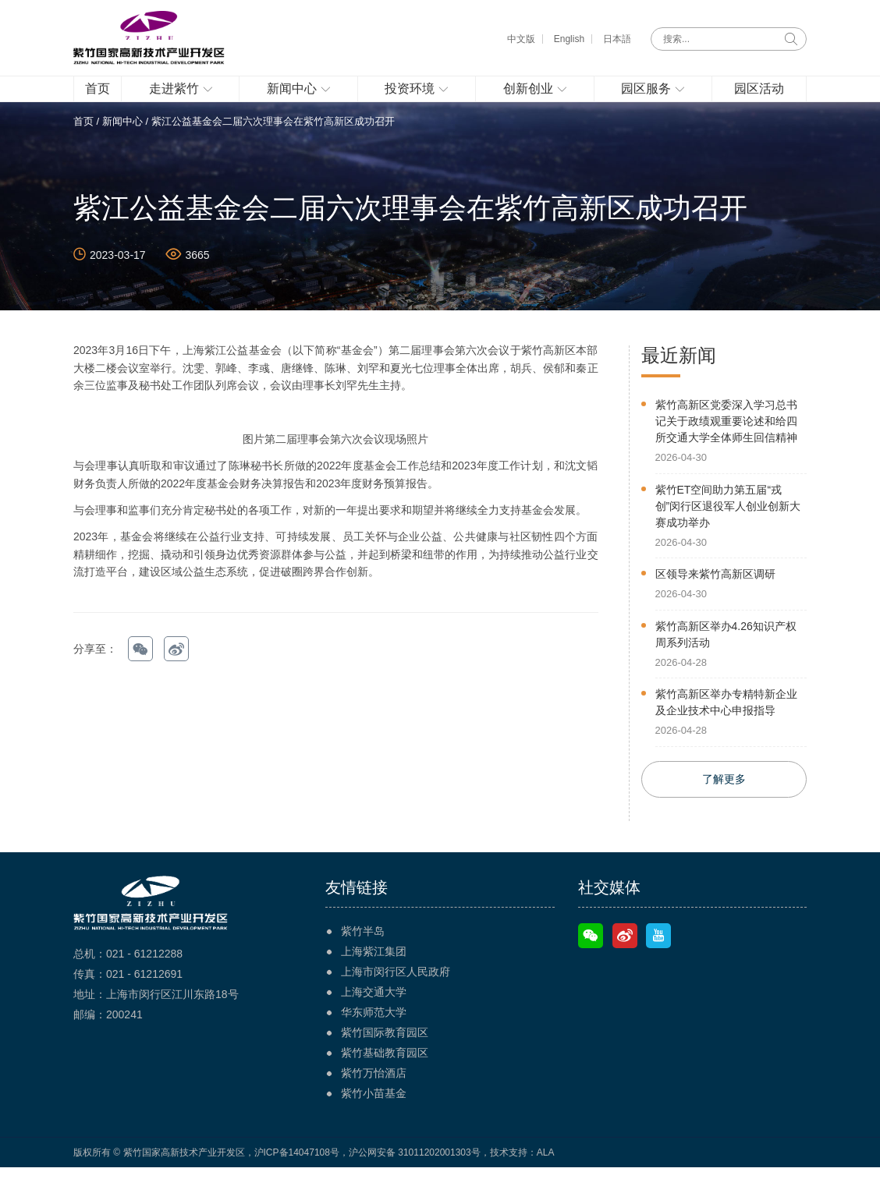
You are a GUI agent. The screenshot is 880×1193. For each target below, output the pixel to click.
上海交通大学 (373, 1017)
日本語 (617, 39)
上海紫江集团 (373, 977)
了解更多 (724, 804)
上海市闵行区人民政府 (395, 997)
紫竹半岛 (363, 957)
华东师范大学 (373, 1038)
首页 (83, 145)
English (569, 39)
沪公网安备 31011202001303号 (415, 1178)
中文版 (521, 39)
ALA (546, 1178)
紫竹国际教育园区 (384, 1058)
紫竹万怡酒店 (373, 1098)
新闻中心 (122, 145)
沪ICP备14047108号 (296, 1178)
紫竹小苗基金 (373, 1119)
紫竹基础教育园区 (384, 1078)
